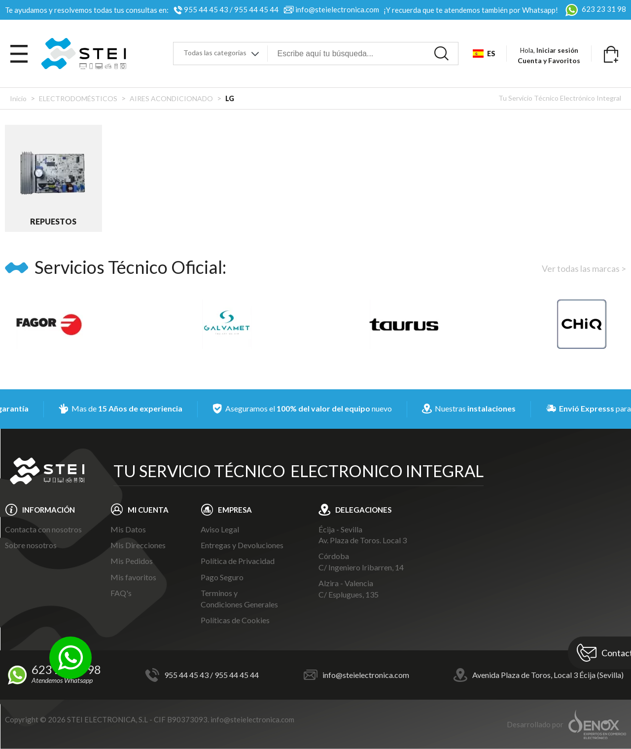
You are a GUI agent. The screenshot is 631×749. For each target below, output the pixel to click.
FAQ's (121, 593)
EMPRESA (235, 509)
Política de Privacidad (238, 560)
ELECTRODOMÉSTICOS (78, 98)
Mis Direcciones (138, 545)
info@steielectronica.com (337, 9)
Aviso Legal (220, 529)
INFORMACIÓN (48, 509)
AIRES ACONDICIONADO (171, 98)
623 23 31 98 (594, 8)
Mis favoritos (133, 577)
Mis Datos (128, 529)
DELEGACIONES (363, 509)
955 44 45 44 (256, 9)
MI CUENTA (148, 509)
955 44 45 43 (206, 9)
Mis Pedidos (131, 560)
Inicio (18, 98)
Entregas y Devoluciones (242, 545)
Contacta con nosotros (43, 529)
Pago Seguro (222, 577)
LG (229, 98)
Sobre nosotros (31, 545)
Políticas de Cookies (235, 620)
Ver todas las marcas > (584, 268)
